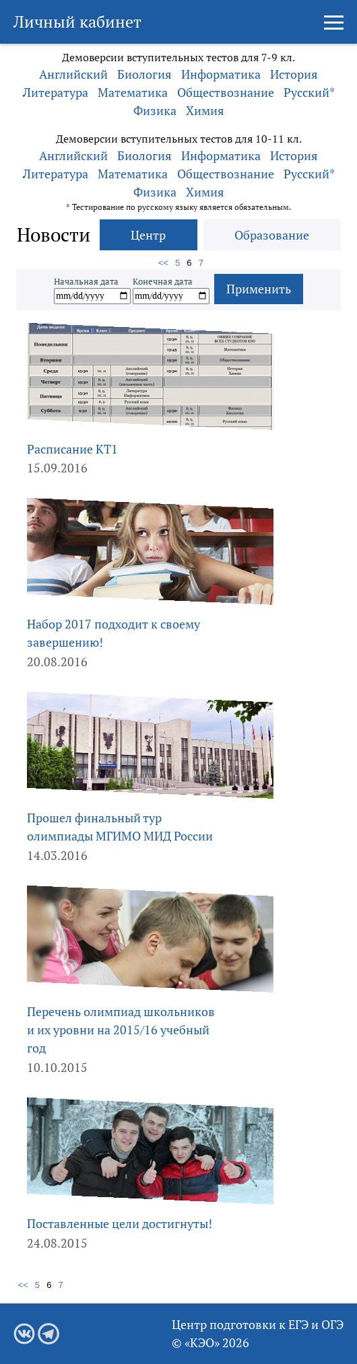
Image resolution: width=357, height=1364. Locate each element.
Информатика (221, 74)
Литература (55, 92)
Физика (154, 110)
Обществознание (225, 92)
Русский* (309, 92)
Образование (271, 235)
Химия (205, 110)
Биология (144, 74)
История (294, 74)
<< (164, 263)
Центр (148, 235)
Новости (53, 234)
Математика (133, 92)
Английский (73, 74)
